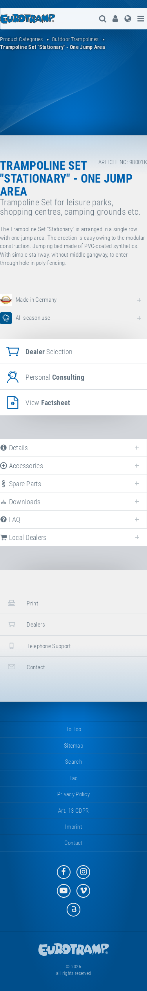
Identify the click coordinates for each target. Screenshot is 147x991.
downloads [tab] (20, 502)
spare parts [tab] (20, 484)
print (22, 603)
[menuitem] (115, 18)
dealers (25, 624)
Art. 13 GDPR (73, 810)
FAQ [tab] (10, 519)
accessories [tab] (21, 466)
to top (74, 729)
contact (25, 667)
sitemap (73, 745)
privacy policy (73, 794)
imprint (73, 826)
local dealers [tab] (23, 537)
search (73, 761)
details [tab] (14, 448)
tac (73, 778)
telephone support (38, 645)
